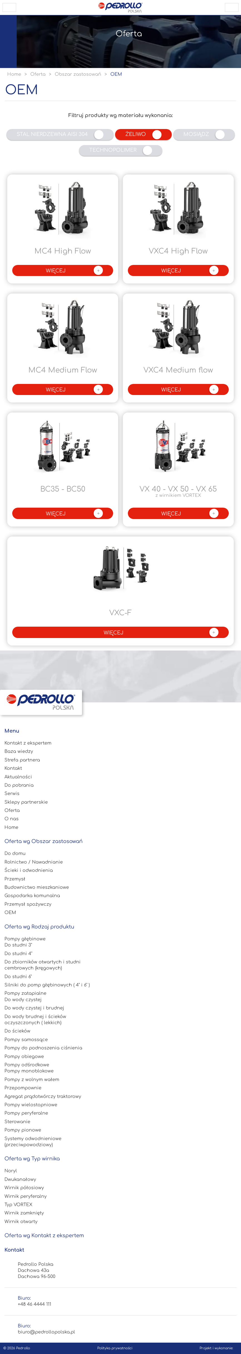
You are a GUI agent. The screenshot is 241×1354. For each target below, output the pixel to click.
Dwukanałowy (20, 1179)
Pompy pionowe (22, 1130)
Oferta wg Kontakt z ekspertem (44, 1235)
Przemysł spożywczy (27, 904)
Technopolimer (120, 150)
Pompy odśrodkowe (26, 1064)
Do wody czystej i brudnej (34, 1008)
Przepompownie (22, 1087)
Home (11, 827)
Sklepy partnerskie (26, 802)
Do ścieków (17, 1031)
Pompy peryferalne (26, 1113)
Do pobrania (19, 785)
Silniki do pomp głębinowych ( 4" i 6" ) (47, 985)
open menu (9, 7)
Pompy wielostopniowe (30, 1104)
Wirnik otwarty (21, 1221)
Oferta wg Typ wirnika (32, 1158)
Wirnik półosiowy (24, 1187)
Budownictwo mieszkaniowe (36, 887)
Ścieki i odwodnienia (28, 870)
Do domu (15, 853)
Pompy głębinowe (25, 939)
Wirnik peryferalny (25, 1196)
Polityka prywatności (114, 1348)
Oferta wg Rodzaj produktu (39, 927)
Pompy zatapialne (25, 993)
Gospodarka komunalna (32, 895)
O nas (11, 818)
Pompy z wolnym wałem (31, 1079)
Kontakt (13, 768)
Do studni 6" (18, 976)
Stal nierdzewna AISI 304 (60, 134)
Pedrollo (23, 1348)
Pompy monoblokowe (29, 1071)
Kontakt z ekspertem (27, 743)
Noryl (10, 1170)
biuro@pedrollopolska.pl (46, 1332)
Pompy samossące (26, 1039)
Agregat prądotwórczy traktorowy (42, 1096)
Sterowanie (17, 1121)
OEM (10, 912)
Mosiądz (204, 134)
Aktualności (18, 777)
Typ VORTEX (18, 1204)
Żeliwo (143, 134)
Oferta (12, 810)
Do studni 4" (18, 953)
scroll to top (231, 7)
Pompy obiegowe (24, 1056)
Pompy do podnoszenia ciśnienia (43, 1048)
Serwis (11, 793)
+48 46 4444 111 (34, 1304)
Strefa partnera (22, 760)
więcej (74, 270)
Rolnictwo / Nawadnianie (33, 862)
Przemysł (14, 879)
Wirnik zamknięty (24, 1213)
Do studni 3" (18, 945)
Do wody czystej (23, 999)
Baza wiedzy (18, 751)
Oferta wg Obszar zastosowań (43, 841)
